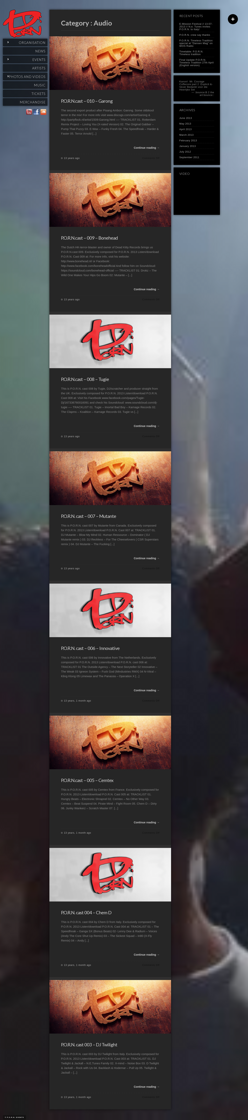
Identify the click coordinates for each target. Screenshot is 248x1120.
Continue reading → (146, 147)
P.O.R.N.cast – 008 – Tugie (85, 379)
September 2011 (189, 157)
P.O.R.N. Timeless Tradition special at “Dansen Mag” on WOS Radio (196, 43)
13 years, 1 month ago (77, 700)
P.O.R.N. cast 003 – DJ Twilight (89, 1044)
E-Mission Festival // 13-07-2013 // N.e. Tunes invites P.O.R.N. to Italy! (196, 26)
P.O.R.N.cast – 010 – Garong (87, 101)
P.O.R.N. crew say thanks (194, 34)
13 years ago (72, 158)
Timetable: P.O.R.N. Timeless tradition (191, 53)
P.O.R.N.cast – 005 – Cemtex (87, 780)
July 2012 (185, 151)
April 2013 (185, 129)
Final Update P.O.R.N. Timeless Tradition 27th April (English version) (196, 62)
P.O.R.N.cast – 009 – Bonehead (89, 238)
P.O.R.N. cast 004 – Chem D (86, 912)
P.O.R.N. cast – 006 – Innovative (90, 648)
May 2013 (185, 123)
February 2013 (188, 140)
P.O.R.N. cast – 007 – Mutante (88, 516)
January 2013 (187, 146)
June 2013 (185, 118)
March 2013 (186, 134)
